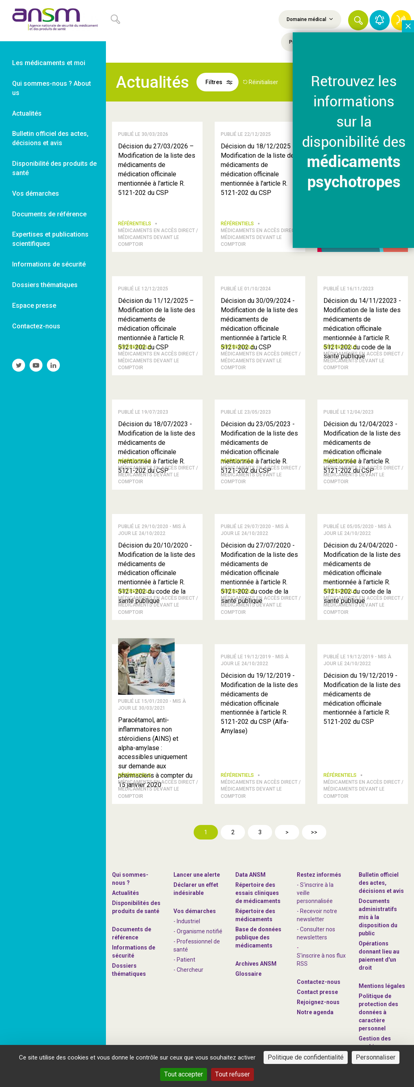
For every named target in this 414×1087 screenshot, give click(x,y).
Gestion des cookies (375, 1042)
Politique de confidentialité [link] (306, 1057)
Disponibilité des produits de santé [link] (54, 168)
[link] (53, 20)
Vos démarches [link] (35, 193)
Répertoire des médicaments (255, 915)
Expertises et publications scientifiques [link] (50, 239)
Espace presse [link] (34, 305)
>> (314, 832)
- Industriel (186, 921)
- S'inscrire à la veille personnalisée (315, 893)
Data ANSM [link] (250, 874)
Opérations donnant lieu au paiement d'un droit (379, 955)
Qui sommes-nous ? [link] (130, 878)
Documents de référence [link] (49, 214)
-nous (318, 1002)
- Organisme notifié (197, 931)
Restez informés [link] (319, 874)
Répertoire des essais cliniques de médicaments (258, 893)
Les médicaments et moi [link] (48, 63)
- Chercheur (188, 969)
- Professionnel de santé (196, 945)
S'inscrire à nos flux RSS (321, 959)
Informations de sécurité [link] (49, 264)
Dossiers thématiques (129, 969)
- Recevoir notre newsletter (317, 915)
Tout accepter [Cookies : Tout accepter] (183, 1074)
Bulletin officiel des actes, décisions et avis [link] (50, 138)
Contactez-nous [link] (36, 326)
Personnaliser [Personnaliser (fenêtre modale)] (375, 1057)
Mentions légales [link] (382, 986)
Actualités (125, 893)
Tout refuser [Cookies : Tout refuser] (232, 1074)
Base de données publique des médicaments (258, 937)
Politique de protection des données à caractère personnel (378, 1012)
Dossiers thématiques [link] (45, 285)
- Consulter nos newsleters (316, 933)
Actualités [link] (27, 113)
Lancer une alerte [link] (196, 874)
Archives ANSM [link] (256, 963)
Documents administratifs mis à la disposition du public (378, 917)
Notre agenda (315, 1012)
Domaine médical (310, 19)
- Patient (184, 959)
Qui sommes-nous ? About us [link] (51, 88)
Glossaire (248, 974)
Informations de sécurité (133, 951)
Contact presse (317, 992)
